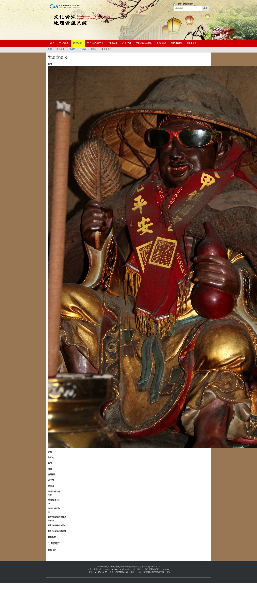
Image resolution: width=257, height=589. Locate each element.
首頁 (52, 43)
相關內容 (52, 550)
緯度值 (51, 486)
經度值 (51, 480)
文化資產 (64, 43)
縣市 (50, 463)
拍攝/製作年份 (54, 491)
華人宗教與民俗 (95, 43)
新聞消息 (192, 43)
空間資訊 (113, 43)
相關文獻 (52, 537)
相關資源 (161, 43)
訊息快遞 (126, 43)
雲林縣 (72, 49)
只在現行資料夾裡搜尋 (184, 4)
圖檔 (50, 64)
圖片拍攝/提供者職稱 (57, 531)
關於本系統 (177, 43)
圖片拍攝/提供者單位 (57, 525)
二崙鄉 (83, 49)
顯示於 (51, 457)
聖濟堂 (94, 49)
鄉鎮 (50, 469)
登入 (169, 12)
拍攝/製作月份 (54, 500)
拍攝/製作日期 (54, 508)
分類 (50, 452)
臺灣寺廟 (78, 43)
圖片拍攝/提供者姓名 (57, 517)
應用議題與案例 (144, 43)
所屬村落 (52, 474)
